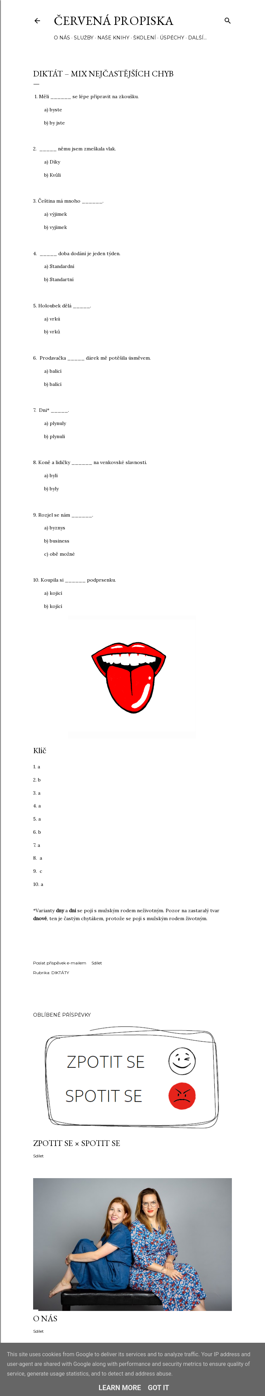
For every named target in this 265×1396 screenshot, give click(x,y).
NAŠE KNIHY (113, 38)
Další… (197, 38)
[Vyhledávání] (228, 19)
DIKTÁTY (60, 972)
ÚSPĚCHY (172, 38)
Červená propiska (114, 20)
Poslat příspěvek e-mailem (59, 962)
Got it (158, 1388)
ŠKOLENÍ (144, 38)
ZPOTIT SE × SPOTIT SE (76, 1143)
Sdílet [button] (96, 962)
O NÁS (62, 38)
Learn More (120, 1388)
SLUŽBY (84, 38)
